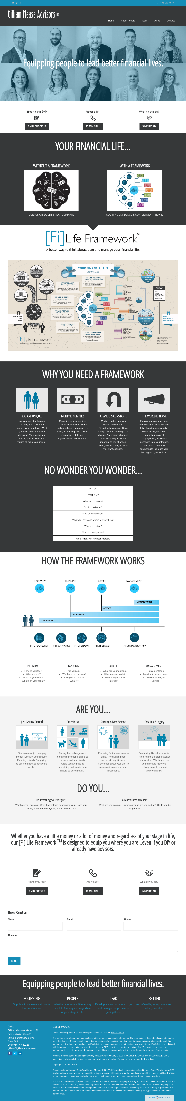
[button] (125, 16)
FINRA (105, 1070)
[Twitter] (13, 2)
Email (70, 919)
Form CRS (64, 1027)
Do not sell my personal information (135, 1059)
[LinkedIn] (17, 2)
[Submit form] (14, 961)
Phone (127, 919)
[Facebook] (20, 2)
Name (11, 919)
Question (13, 935)
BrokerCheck (117, 1032)
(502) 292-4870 (165, 3)
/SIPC (112, 1070)
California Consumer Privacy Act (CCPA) (148, 1056)
